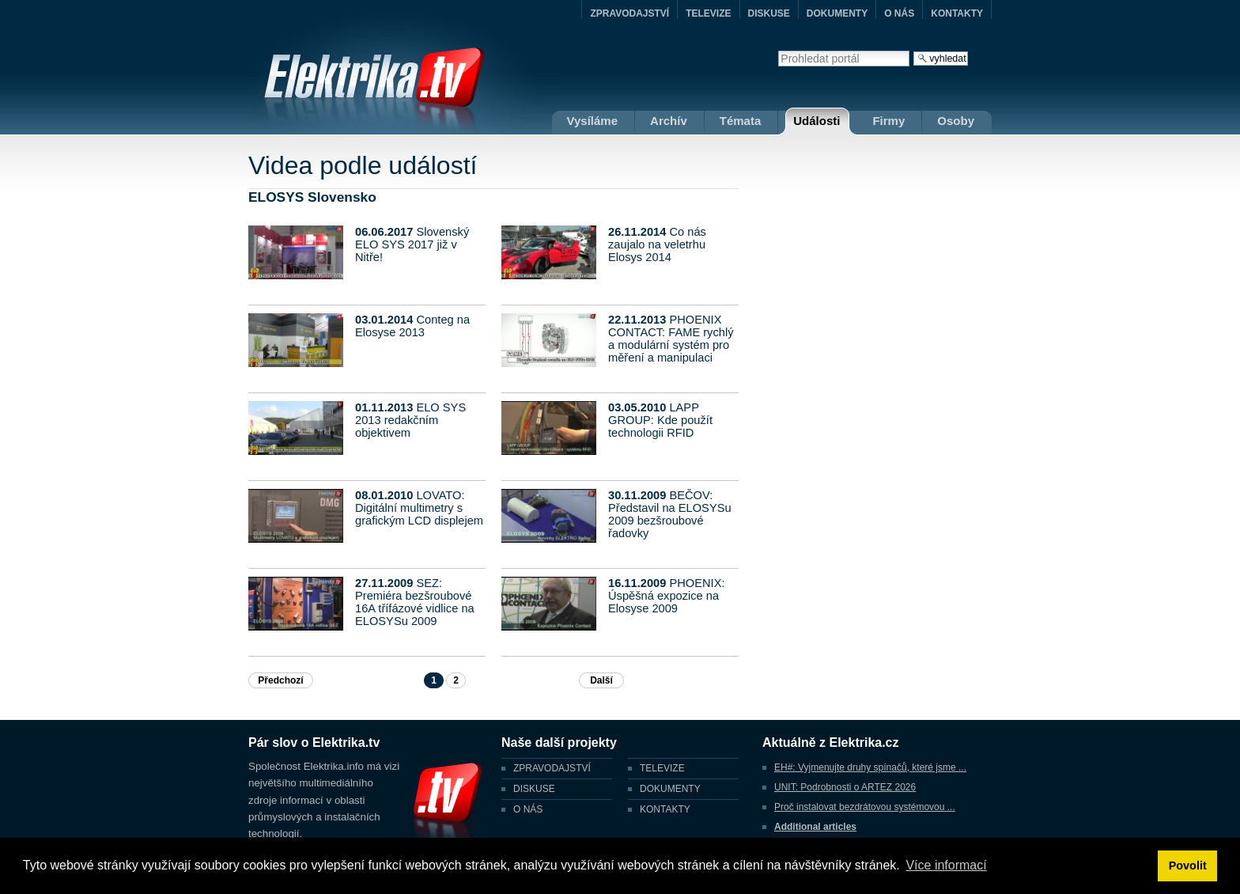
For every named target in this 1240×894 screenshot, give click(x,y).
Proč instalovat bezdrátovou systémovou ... (864, 807)
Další (601, 680)
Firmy (888, 120)
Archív (668, 120)
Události (816, 120)
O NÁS (899, 13)
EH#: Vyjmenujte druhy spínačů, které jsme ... (870, 767)
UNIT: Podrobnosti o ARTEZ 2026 (845, 787)
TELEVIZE (708, 13)
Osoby (955, 120)
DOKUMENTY (837, 13)
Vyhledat (777, 50)
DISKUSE (769, 13)
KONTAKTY (957, 13)
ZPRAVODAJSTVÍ (629, 13)
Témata (741, 120)
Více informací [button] (945, 865)
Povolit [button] (1188, 865)
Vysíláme (592, 120)
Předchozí (280, 680)
